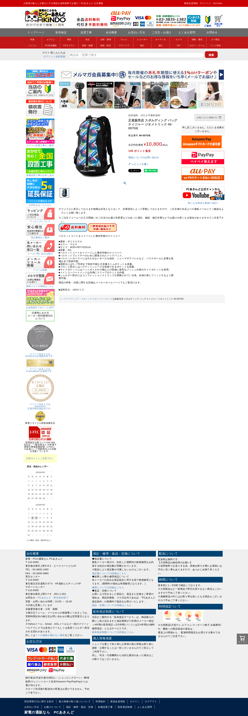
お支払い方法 (136, 32)
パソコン (32, 45)
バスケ (107, 299)
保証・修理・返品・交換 (79, 707)
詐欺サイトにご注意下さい (40, 458)
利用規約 (100, 701)
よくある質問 (186, 32)
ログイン (48, 56)
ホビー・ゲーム (197, 45)
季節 (69, 39)
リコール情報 (40, 269)
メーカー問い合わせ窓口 (40, 252)
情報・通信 (197, 39)
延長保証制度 (125, 707)
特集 (32, 39)
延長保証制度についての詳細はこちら (113, 632)
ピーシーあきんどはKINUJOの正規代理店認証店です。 (40, 405)
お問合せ (212, 32)
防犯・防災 (105, 45)
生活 (87, 39)
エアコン (51, 39)
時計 (142, 45)
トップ (63, 299)
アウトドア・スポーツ (79, 299)
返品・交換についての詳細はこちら (111, 605)
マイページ (205, 3)
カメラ (179, 39)
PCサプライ (69, 45)
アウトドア (124, 45)
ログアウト (151, 701)
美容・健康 (87, 45)
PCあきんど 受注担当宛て (53, 597)
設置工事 (86, 32)
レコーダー (142, 39)
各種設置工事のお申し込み (40, 174)
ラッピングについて (40, 220)
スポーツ (96, 299)
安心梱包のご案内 (40, 236)
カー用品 (215, 39)
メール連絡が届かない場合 (50, 635)
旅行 (160, 45)
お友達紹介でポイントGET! (40, 306)
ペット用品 (215, 45)
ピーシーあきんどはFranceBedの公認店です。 (40, 369)
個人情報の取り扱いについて (75, 701)
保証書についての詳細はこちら (109, 573)
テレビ (124, 39)
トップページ (35, 32)
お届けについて (52, 707)
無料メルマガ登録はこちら (40, 285)
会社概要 (111, 32)
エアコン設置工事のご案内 (40, 144)
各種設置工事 (105, 707)
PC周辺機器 (51, 45)
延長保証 (61, 32)
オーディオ (160, 39)
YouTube (217, 3)
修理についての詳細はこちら (108, 587)
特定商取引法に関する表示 (39, 701)
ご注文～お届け (162, 32)
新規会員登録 (191, 3)
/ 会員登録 (59, 56)
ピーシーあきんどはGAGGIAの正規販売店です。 (40, 353)
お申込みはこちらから (40, 204)
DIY (179, 45)
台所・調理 (105, 39)
